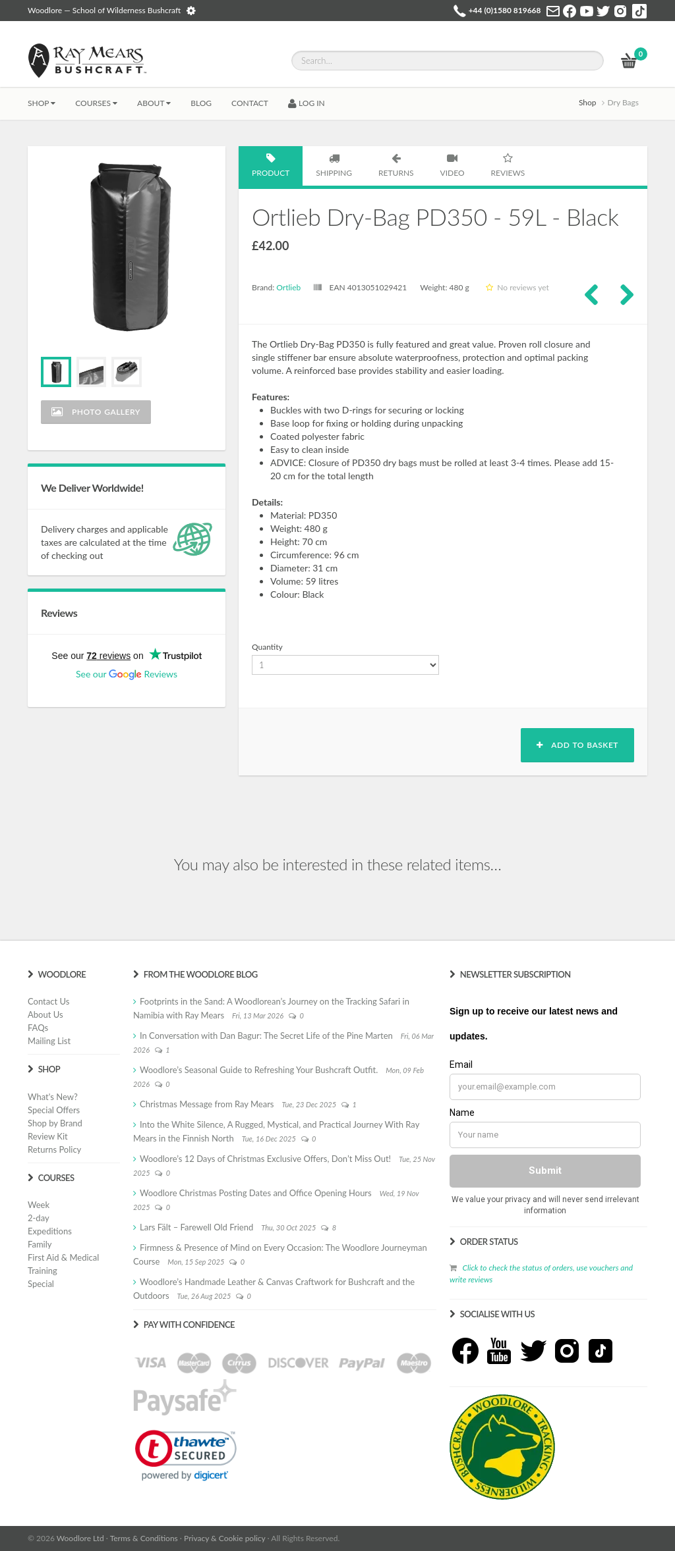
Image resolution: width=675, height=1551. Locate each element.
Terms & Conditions (144, 1538)
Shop (41, 103)
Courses (96, 103)
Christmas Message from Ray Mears (207, 1104)
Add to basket (577, 745)
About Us (45, 1014)
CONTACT (249, 103)
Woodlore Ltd (80, 1538)
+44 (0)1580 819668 (505, 10)
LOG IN (306, 103)
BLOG (201, 103)
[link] (186, 1455)
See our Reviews (126, 673)
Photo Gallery (95, 412)
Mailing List (49, 1041)
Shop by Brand (55, 1123)
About (154, 103)
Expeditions (50, 1231)
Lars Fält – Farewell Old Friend (196, 1227)
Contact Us (48, 1001)
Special (41, 1283)
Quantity (267, 647)
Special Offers (54, 1110)
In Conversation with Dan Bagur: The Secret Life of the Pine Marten (266, 1035)
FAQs (38, 1027)
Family (39, 1244)
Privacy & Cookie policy (224, 1538)
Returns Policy (54, 1149)
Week (38, 1204)
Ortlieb (288, 287)
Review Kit (48, 1136)
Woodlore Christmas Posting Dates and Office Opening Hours (256, 1193)
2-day (38, 1218)
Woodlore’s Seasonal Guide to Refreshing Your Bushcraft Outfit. (259, 1070)
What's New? (53, 1096)
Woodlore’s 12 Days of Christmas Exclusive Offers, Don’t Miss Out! (265, 1158)
